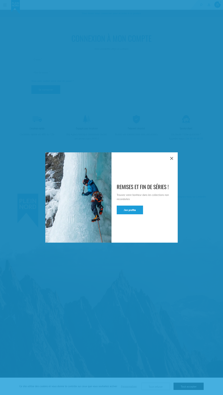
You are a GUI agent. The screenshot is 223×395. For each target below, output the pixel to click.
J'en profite (130, 210)
